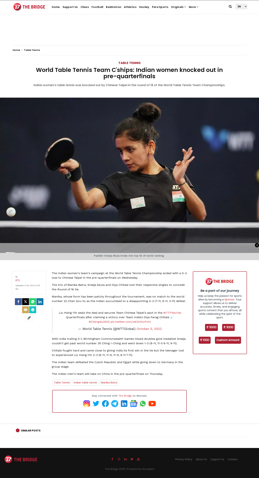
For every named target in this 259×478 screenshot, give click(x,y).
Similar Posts (30, 430)
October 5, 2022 (149, 329)
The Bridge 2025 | (116, 469)
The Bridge (125, 395)
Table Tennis (129, 63)
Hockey (144, 7)
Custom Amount (228, 340)
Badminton (113, 7)
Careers (233, 459)
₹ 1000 (204, 340)
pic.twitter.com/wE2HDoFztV (131, 321)
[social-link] (29, 317)
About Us (201, 459)
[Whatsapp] (32, 301)
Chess (85, 7)
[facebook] (18, 301)
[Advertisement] (129, 34)
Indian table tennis (85, 382)
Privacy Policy (183, 459)
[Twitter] (25, 301)
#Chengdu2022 (99, 321)
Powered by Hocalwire (140, 469)
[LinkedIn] (40, 301)
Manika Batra (109, 382)
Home (56, 7)
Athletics (130, 7)
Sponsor (229, 299)
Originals (178, 7)
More (194, 7)
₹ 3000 (228, 327)
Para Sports (160, 7)
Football (97, 7)
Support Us (70, 7)
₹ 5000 (211, 327)
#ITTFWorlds (172, 312)
